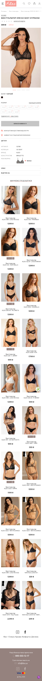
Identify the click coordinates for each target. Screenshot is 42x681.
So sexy (3, 15)
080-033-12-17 (22, 656)
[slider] (6, 21)
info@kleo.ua (23, 663)
